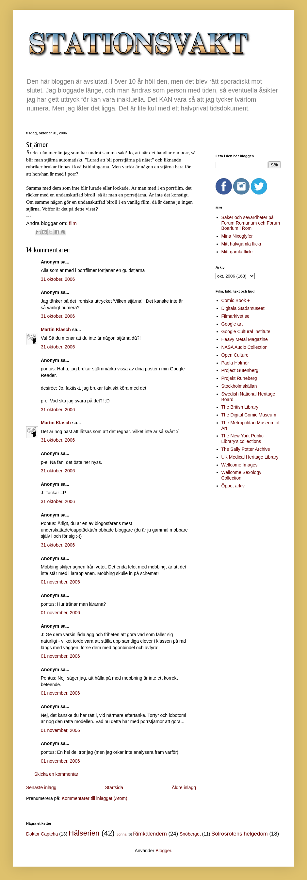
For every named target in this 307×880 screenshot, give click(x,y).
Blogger (163, 850)
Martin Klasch (56, 329)
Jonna (121, 834)
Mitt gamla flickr (237, 251)
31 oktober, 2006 (58, 279)
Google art (232, 324)
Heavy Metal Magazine (244, 339)
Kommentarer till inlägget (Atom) (94, 798)
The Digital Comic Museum (248, 414)
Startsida (114, 787)
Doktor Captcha (42, 834)
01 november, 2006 (60, 581)
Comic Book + (235, 300)
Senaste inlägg (41, 787)
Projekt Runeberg (239, 378)
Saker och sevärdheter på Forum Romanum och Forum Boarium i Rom (250, 223)
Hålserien (84, 833)
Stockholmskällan (239, 386)
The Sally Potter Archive (245, 449)
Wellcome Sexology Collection (241, 475)
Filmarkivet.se (235, 316)
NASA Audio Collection (244, 347)
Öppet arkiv (233, 485)
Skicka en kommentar (56, 774)
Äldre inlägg (184, 787)
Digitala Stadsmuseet (243, 308)
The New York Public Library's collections (242, 438)
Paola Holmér (235, 362)
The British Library (240, 407)
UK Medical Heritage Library (250, 457)
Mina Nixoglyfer (237, 236)
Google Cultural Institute (245, 331)
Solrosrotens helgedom (239, 834)
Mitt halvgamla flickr (241, 243)
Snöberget (190, 834)
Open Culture (235, 355)
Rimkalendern (150, 834)
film (73, 223)
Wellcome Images (239, 464)
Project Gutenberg (240, 370)
